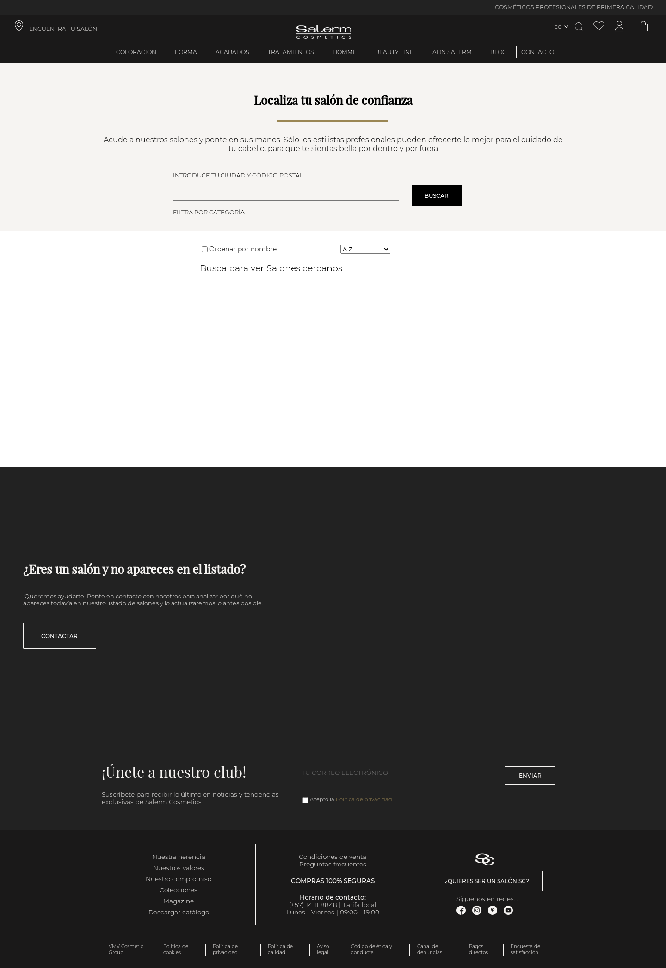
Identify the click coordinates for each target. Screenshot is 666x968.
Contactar (59, 636)
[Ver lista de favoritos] (599, 26)
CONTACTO (537, 52)
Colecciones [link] (178, 890)
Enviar (530, 775)
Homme (345, 52)
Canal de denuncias (429, 950)
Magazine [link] (178, 901)
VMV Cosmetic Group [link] (126, 950)
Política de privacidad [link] (225, 950)
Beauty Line (394, 52)
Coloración (136, 52)
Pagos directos (478, 950)
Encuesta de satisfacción (525, 950)
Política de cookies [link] (175, 950)
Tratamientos (291, 52)
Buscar (437, 195)
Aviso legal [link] (323, 950)
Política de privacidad (364, 799)
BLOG (498, 52)
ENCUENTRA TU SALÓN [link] (63, 28)
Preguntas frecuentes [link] (332, 864)
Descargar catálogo (178, 912)
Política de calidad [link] (280, 950)
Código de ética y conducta (371, 950)
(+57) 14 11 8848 (313, 904)
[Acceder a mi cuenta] (619, 26)
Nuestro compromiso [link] (178, 879)
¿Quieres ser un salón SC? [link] (487, 880)
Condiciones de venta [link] (332, 856)
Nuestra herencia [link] (178, 856)
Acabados (232, 52)
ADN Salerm (452, 52)
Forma (186, 52)
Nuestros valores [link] (178, 867)
